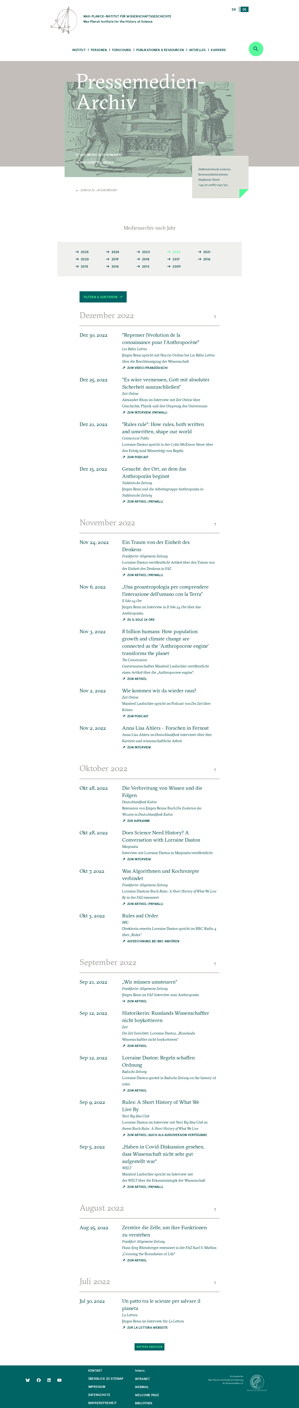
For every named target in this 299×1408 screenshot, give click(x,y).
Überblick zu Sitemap (106, 1378)
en (234, 9)
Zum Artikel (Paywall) (145, 501)
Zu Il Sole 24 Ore (141, 619)
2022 (176, 252)
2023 (146, 252)
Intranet (142, 1378)
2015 (84, 266)
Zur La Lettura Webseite (147, 1327)
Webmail (142, 1387)
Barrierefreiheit (102, 1403)
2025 (85, 252)
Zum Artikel (137, 678)
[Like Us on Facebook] (39, 1380)
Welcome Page (147, 1395)
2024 (115, 252)
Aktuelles (197, 50)
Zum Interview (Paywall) (147, 412)
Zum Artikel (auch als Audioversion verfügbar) (167, 1135)
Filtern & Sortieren (103, 297)
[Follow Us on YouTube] (59, 1380)
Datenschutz (99, 1394)
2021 (207, 252)
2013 (145, 266)
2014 (115, 266)
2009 (177, 266)
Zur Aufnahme (138, 820)
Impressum (96, 1386)
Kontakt (95, 1370)
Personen (99, 50)
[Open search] (256, 49)
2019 (115, 259)
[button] (220, 177)
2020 (85, 259)
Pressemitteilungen (97, 162)
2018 (145, 259)
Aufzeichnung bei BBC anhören (153, 941)
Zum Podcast (137, 457)
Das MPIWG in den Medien (100, 154)
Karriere (218, 50)
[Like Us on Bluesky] (28, 1380)
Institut (78, 50)
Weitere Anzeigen (149, 1347)
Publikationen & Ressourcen (160, 50)
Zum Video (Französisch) (147, 367)
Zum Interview (139, 747)
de (244, 9)
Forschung (121, 50)
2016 (207, 259)
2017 (176, 259)
